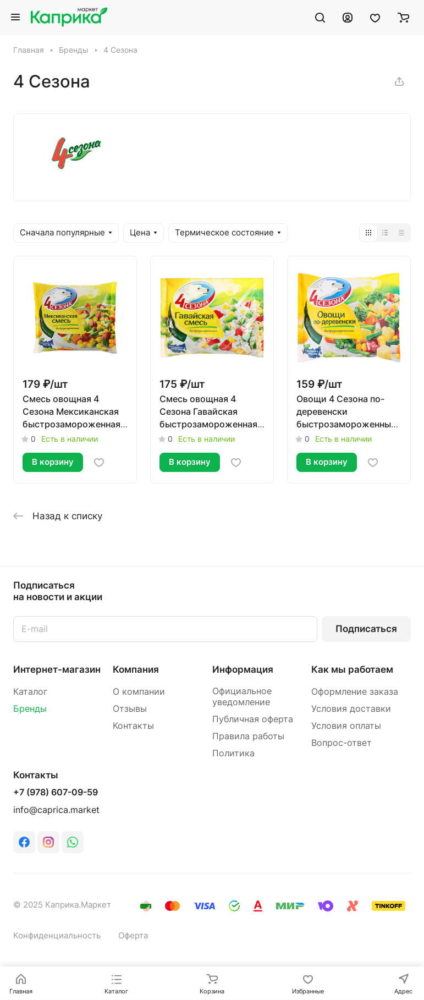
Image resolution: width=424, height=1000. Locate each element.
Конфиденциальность (57, 936)
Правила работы (248, 736)
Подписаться (366, 628)
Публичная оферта (252, 719)
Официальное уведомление (242, 696)
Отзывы (130, 709)
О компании (139, 691)
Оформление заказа (354, 691)
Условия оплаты (346, 726)
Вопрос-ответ (341, 743)
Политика (233, 753)
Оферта (133, 936)
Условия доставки (351, 709)
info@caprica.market (56, 810)
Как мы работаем (352, 669)
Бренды (30, 709)
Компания (136, 669)
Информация (242, 669)
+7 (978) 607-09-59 (55, 793)
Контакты (133, 726)
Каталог (30, 691)
